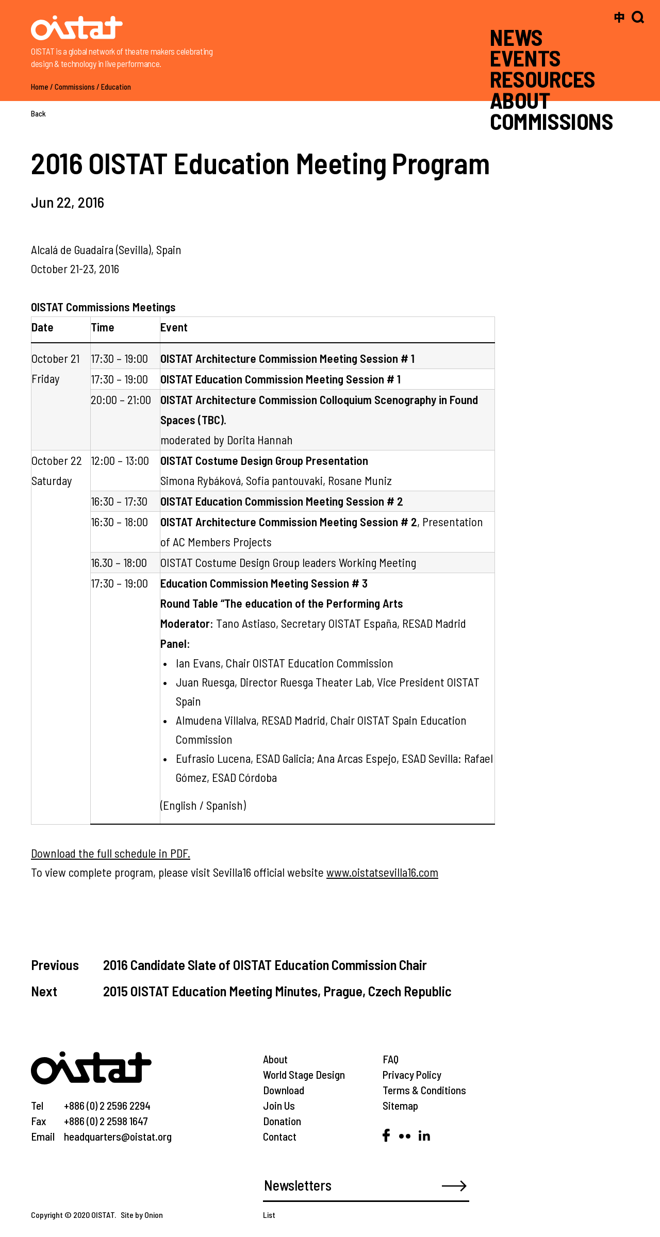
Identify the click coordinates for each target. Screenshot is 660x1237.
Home (39, 86)
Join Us (279, 1105)
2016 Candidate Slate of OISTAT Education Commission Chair (265, 964)
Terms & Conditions (424, 1089)
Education (116, 86)
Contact (279, 1136)
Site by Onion (142, 1214)
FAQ (391, 1058)
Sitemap (400, 1105)
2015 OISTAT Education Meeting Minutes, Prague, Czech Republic (277, 990)
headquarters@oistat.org (118, 1136)
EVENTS (525, 57)
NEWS (516, 36)
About (275, 1058)
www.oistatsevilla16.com (382, 872)
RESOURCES (543, 78)
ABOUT (520, 100)
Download (283, 1089)
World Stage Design (304, 1074)
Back (38, 113)
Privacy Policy (412, 1074)
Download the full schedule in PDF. (110, 853)
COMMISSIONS (552, 120)
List (269, 1214)
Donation (282, 1120)
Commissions (75, 86)
